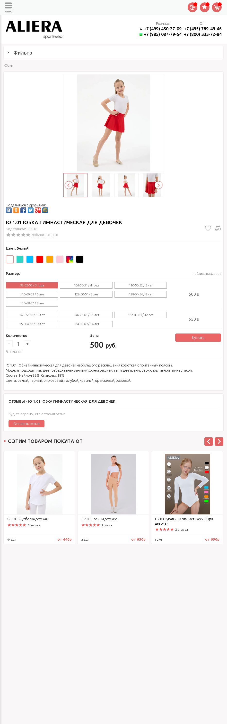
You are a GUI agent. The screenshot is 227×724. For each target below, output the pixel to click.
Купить (198, 337)
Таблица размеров (207, 273)
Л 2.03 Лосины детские (99, 519)
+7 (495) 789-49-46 (203, 28)
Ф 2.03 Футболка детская (27, 519)
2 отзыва (181, 529)
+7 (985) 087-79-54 (163, 34)
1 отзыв (106, 525)
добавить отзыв (45, 235)
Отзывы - (62, 401)
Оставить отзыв (26, 424)
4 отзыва (33, 525)
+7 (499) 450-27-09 (163, 28)
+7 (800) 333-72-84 (203, 34)
